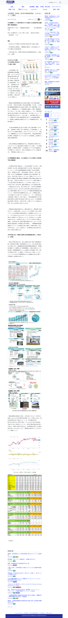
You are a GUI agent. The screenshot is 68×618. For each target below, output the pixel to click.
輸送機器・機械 (34, 7)
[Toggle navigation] (60, 2)
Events (45, 9)
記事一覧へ (10, 606)
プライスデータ (56, 7)
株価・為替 (56, 9)
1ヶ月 (55, 115)
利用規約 (26, 613)
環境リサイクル (22, 9)
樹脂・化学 (12, 9)
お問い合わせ (49, 613)
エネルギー (34, 9)
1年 (58, 115)
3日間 (47, 115)
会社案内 (42, 613)
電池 (23, 7)
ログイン (56, 2)
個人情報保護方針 (34, 613)
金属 (12, 7)
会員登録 (51, 2)
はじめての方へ (19, 613)
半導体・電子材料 (45, 7)
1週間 (51, 115)
